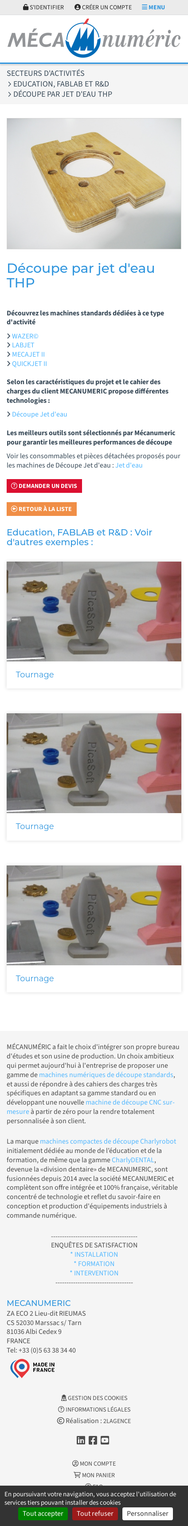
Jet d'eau (129, 465)
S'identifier (43, 7)
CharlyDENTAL (133, 1160)
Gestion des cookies (94, 1398)
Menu (153, 7)
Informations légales (94, 1409)
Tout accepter (43, 1513)
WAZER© (25, 336)
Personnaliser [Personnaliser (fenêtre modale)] (147, 1513)
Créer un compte (103, 7)
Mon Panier (94, 1475)
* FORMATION (94, 1264)
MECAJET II (28, 354)
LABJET (23, 345)
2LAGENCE (117, 1421)
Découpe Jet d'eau (39, 414)
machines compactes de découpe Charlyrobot (108, 1141)
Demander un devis (44, 486)
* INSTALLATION (94, 1254)
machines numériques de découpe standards (106, 1075)
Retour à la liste (41, 509)
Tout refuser (95, 1513)
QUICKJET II (29, 364)
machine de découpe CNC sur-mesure (91, 1107)
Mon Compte (94, 1463)
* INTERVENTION (94, 1273)
